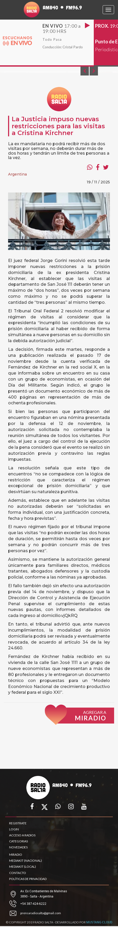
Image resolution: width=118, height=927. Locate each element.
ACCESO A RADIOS (22, 835)
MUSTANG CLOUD (99, 924)
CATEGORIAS (18, 841)
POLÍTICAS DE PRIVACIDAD (28, 879)
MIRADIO (15, 854)
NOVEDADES (18, 847)
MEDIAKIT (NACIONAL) (25, 860)
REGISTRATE (18, 823)
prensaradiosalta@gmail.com (40, 913)
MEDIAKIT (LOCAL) (22, 866)
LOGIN (14, 829)
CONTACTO (17, 873)
